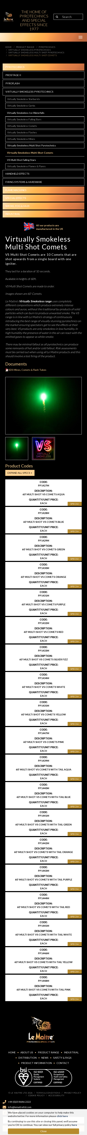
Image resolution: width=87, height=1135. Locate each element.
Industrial (12, 213)
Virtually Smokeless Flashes (22, 132)
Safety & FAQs (62, 1057)
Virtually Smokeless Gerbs (21, 105)
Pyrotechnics (14, 66)
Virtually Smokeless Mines (21, 138)
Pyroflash (12, 83)
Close (43, 1131)
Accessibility (56, 1095)
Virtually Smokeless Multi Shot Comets (30, 152)
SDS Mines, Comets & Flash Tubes (25, 369)
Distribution (27, 1057)
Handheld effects (17, 173)
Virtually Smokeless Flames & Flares (26, 166)
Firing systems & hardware (23, 181)
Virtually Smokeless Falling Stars (24, 119)
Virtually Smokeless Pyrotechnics (29, 91)
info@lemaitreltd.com (19, 1107)
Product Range (48, 1052)
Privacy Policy (72, 1093)
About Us (26, 1052)
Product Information (36, 1062)
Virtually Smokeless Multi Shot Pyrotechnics (31, 145)
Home (12, 1052)
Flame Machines (15, 190)
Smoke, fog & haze (17, 205)
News (44, 1057)
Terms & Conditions (48, 1093)
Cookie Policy (36, 1095)
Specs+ (74, 504)
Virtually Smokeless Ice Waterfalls (25, 112)
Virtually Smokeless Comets (22, 125)
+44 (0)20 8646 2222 (19, 1101)
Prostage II (13, 75)
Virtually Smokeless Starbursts (23, 99)
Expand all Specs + (20, 472)
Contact (63, 1062)
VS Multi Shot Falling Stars (21, 159)
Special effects (15, 197)
